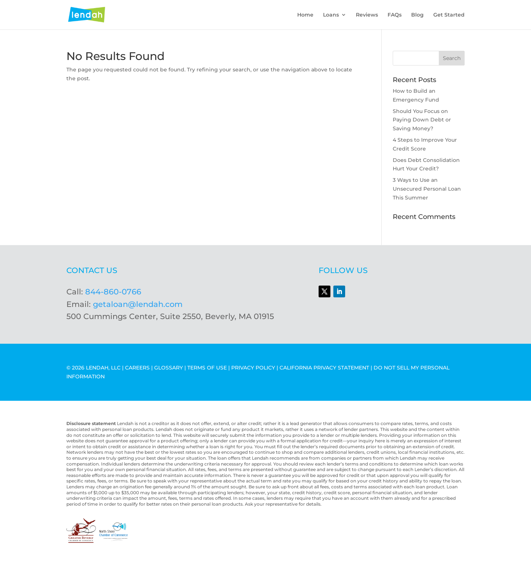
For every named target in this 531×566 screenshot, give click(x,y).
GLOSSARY (168, 367)
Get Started (449, 15)
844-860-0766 (113, 291)
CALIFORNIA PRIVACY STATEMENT (324, 367)
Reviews (367, 15)
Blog (417, 15)
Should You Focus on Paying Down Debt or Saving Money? (422, 120)
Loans (331, 15)
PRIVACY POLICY (253, 367)
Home (305, 15)
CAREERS (137, 367)
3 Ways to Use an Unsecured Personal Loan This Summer (427, 189)
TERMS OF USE (207, 367)
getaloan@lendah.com (138, 304)
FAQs (395, 15)
